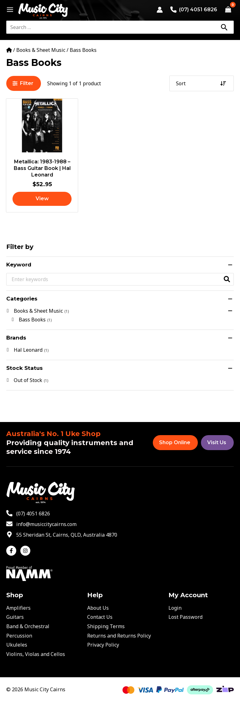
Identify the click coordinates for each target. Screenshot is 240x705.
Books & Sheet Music (40, 50)
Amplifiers (18, 607)
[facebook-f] (12, 551)
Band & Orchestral (27, 626)
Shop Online (174, 442)
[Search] (224, 27)
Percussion (19, 635)
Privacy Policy (103, 644)
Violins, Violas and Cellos (35, 654)
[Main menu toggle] (8, 9)
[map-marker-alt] (61, 534)
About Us (98, 607)
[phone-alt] (28, 513)
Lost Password (185, 616)
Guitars (15, 616)
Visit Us (216, 442)
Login (175, 607)
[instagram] (26, 551)
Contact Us (99, 616)
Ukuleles (16, 644)
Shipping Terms (106, 626)
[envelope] (41, 524)
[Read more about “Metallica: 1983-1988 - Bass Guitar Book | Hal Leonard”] (42, 199)
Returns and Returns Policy (119, 635)
